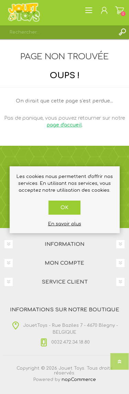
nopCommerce (79, 379)
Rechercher (122, 32)
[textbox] (57, 32)
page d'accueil (64, 125)
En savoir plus (64, 224)
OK (64, 207)
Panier (119, 10)
